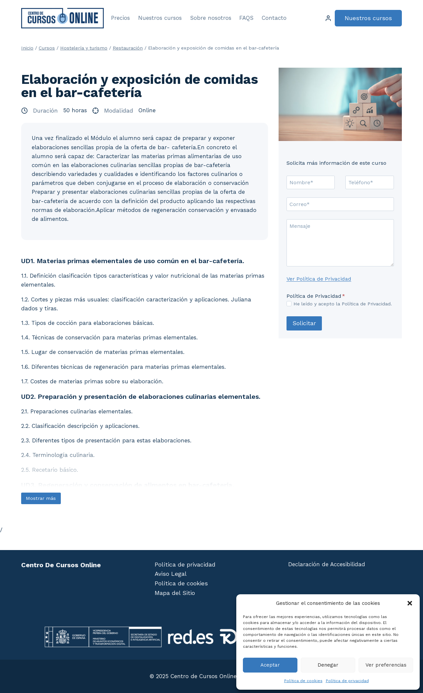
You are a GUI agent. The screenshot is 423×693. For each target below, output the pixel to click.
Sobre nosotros (210, 18)
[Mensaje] (340, 242)
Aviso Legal (171, 573)
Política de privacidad (347, 680)
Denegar (328, 665)
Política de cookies (303, 680)
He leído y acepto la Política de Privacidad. (342, 303)
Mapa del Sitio (175, 592)
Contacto (274, 18)
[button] (409, 603)
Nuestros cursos (160, 18)
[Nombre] (311, 182)
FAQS (246, 18)
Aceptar (270, 665)
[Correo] (340, 204)
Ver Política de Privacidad (319, 279)
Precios (120, 18)
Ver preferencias (385, 665)
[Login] (328, 18)
